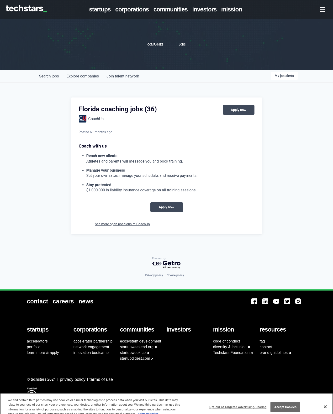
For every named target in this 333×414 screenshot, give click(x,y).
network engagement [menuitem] (91, 347)
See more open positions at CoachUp (122, 224)
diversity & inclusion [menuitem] (230, 347)
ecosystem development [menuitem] (140, 341)
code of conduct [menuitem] (226, 341)
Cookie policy (175, 275)
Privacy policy (154, 275)
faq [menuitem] (262, 341)
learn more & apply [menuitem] (43, 353)
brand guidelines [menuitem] (274, 353)
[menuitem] (101, 9)
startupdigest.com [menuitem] (135, 358)
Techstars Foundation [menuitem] (231, 353)
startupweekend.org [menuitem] (137, 347)
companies (83, 76)
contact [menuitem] (266, 347)
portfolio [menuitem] (34, 347)
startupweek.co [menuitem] (133, 353)
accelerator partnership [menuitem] (93, 341)
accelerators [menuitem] (37, 341)
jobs (49, 76)
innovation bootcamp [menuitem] (91, 353)
